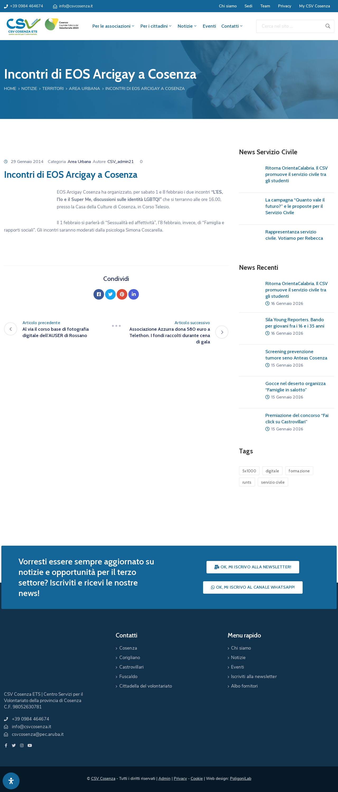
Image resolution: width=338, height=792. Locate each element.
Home (10, 89)
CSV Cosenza (103, 778)
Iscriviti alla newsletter (254, 677)
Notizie (188, 26)
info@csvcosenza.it (76, 6)
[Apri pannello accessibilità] (11, 780)
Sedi (248, 6)
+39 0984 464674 (26, 6)
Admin (164, 778)
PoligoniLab (240, 778)
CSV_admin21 (120, 162)
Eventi (209, 26)
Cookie (197, 778)
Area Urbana (84, 89)
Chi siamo (228, 6)
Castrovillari (131, 667)
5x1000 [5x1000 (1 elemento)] (249, 471)
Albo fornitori (244, 686)
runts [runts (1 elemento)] (247, 482)
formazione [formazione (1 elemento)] (299, 471)
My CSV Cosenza (314, 6)
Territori (53, 89)
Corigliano (129, 658)
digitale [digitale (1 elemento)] (272, 471)
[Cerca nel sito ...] (289, 26)
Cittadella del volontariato (145, 686)
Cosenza (128, 648)
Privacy (284, 6)
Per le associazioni (113, 26)
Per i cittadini (156, 26)
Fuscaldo (128, 677)
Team (265, 6)
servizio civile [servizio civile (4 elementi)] (273, 482)
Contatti (232, 26)
